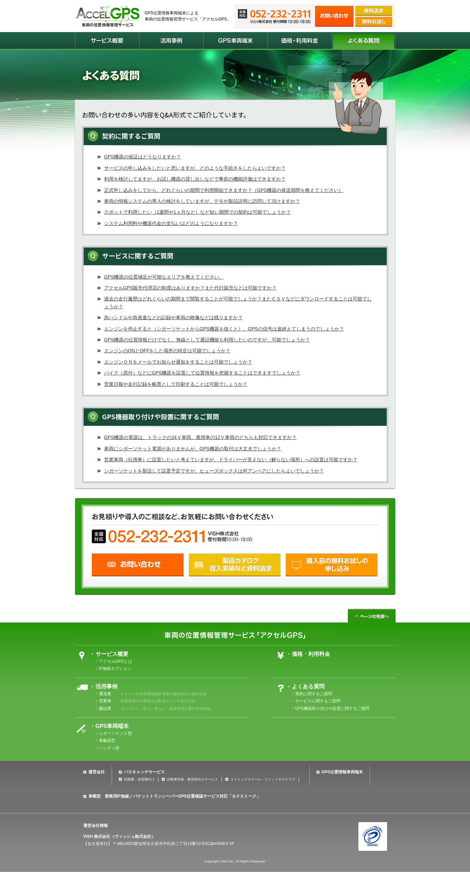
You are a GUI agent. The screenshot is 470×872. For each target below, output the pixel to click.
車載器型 (107, 740)
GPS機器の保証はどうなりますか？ (142, 156)
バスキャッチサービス (144, 772)
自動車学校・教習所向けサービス (192, 779)
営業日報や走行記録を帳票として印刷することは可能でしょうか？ (175, 384)
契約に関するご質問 (313, 693)
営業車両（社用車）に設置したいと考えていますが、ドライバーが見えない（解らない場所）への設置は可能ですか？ (230, 459)
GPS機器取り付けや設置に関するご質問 (332, 708)
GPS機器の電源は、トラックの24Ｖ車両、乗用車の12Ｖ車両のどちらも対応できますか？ (200, 437)
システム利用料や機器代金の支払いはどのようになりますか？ (171, 223)
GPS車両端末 (112, 726)
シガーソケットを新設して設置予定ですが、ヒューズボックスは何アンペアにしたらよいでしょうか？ (214, 471)
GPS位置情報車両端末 (342, 772)
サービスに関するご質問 (317, 701)
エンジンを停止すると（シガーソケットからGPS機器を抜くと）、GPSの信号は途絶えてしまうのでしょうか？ (224, 329)
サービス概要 (112, 654)
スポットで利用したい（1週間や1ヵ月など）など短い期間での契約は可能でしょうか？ (197, 212)
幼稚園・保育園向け (139, 779)
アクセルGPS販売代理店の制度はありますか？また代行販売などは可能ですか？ (190, 288)
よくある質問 (308, 686)
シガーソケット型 (115, 733)
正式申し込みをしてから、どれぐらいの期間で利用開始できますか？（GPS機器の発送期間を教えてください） (224, 190)
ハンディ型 (109, 748)
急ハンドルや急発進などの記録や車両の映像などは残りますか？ (173, 317)
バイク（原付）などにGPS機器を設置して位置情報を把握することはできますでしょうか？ (202, 373)
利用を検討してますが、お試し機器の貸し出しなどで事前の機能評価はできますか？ (195, 179)
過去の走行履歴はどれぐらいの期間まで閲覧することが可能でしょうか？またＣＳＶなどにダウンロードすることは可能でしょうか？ (238, 302)
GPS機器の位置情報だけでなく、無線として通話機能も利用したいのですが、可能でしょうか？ (207, 339)
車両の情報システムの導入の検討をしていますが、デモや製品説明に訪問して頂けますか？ (202, 201)
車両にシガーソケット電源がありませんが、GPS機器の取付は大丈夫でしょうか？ (193, 448)
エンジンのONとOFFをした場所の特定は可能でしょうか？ (167, 350)
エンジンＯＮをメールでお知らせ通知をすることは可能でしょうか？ (178, 362)
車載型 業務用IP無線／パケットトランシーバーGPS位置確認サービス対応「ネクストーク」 (174, 796)
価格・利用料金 (311, 654)
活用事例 (106, 686)
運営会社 (96, 772)
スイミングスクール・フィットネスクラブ (262, 779)
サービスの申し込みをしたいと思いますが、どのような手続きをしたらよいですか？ (195, 168)
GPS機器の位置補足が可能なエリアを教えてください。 (164, 277)
